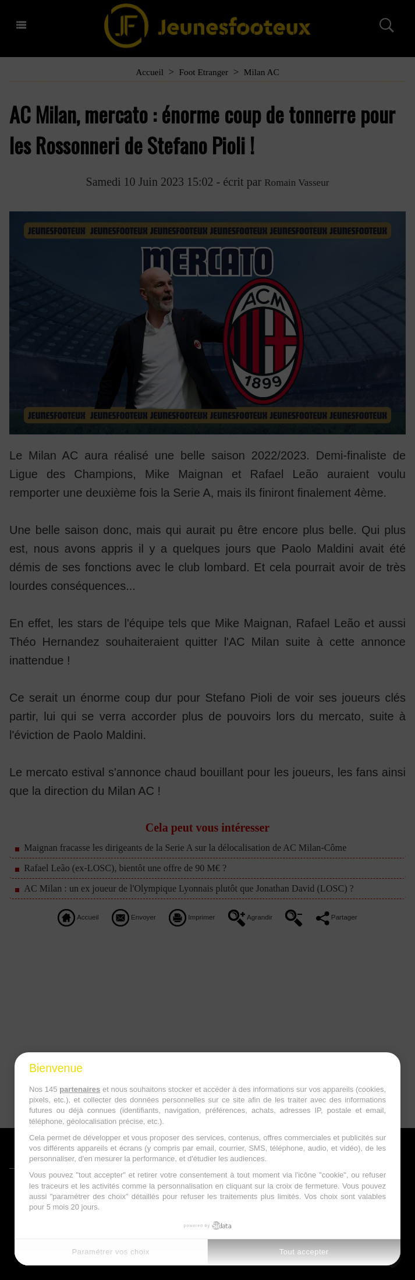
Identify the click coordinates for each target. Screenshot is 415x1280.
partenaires (79, 1089)
